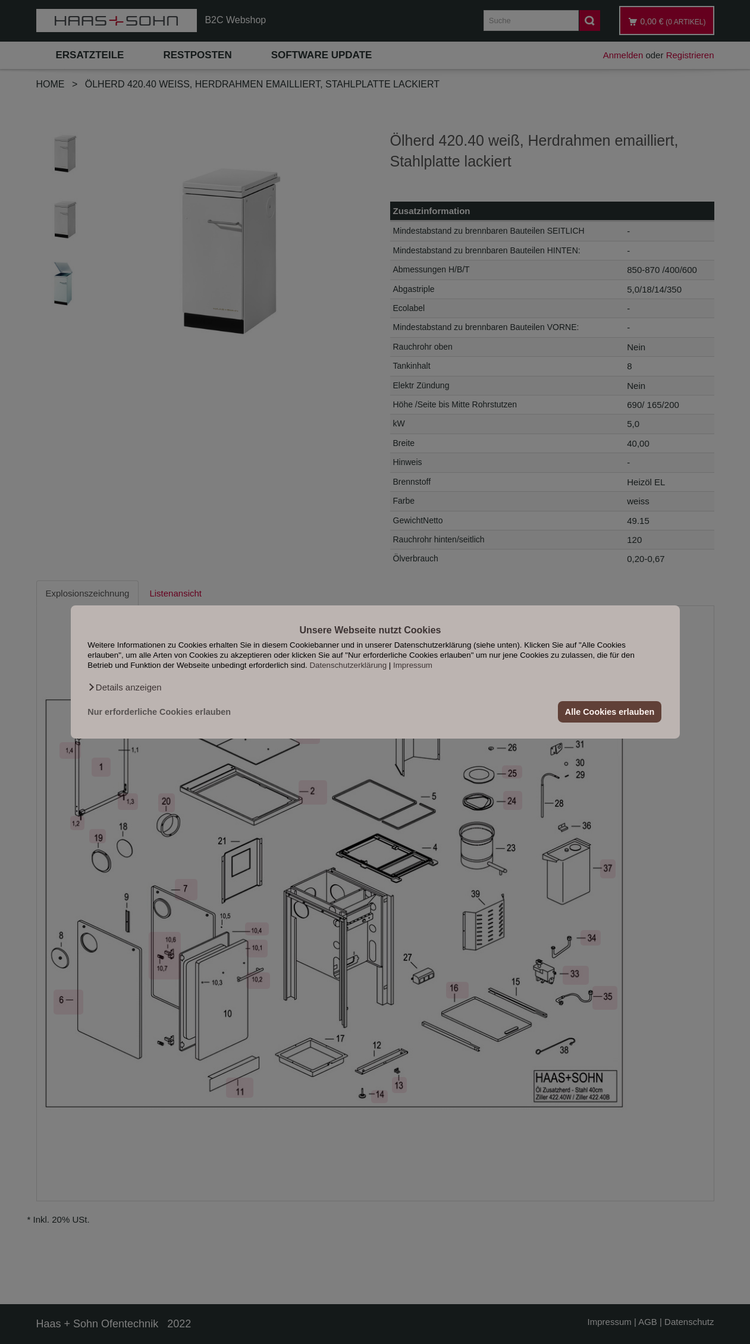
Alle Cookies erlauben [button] (609, 712)
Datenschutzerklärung (348, 665)
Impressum (412, 665)
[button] (124, 687)
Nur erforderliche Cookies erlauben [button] (159, 712)
